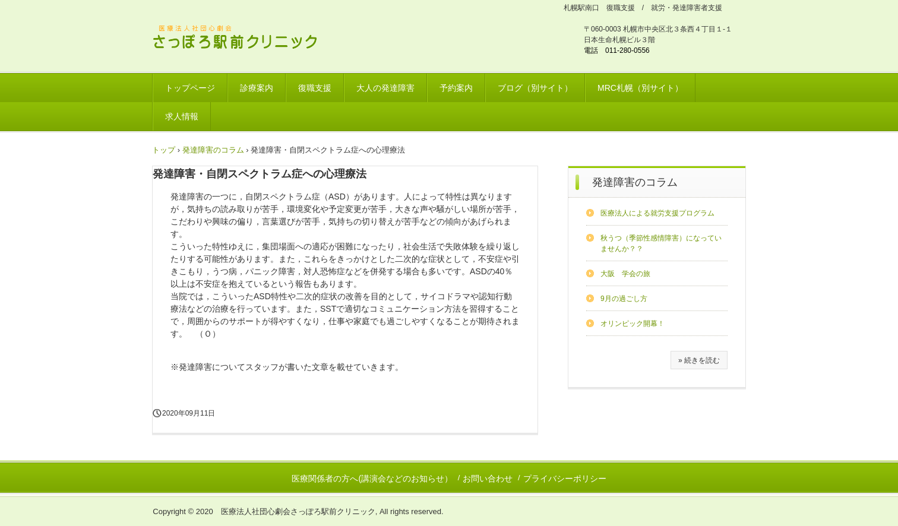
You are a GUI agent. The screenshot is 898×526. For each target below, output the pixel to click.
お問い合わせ (488, 478)
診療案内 (256, 88)
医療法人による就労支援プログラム (657, 213)
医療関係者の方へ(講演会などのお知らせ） (372, 478)
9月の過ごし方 (623, 298)
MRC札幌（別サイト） (640, 88)
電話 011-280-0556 (617, 50)
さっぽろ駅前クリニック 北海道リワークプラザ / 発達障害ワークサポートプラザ (242, 39)
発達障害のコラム (635, 182)
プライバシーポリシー (564, 478)
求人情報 (181, 116)
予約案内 (456, 88)
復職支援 (314, 88)
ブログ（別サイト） (535, 88)
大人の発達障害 (385, 88)
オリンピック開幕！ (632, 323)
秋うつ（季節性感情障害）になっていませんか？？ (661, 243)
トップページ (190, 88)
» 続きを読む (699, 360)
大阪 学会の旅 (625, 274)
